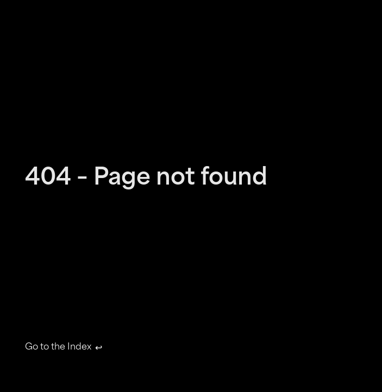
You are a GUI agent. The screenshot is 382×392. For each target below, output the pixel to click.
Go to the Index (63, 348)
